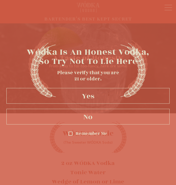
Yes (88, 95)
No (88, 116)
